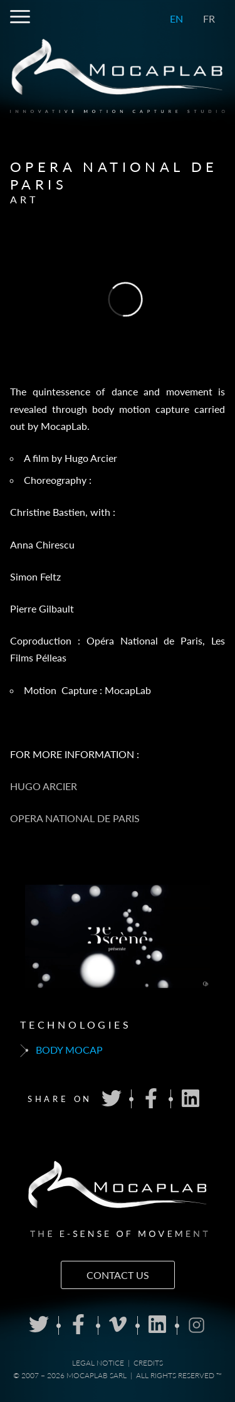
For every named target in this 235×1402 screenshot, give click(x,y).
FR (209, 18)
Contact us (117, 1275)
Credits (148, 1362)
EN (176, 18)
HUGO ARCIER (43, 786)
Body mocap (61, 1050)
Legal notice (98, 1362)
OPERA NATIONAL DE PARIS (75, 818)
